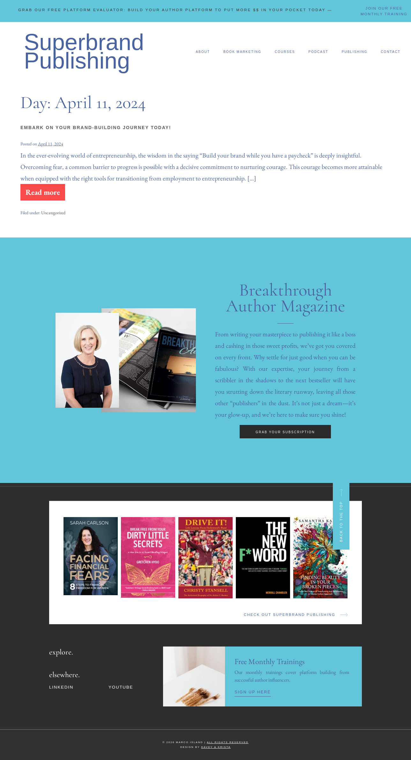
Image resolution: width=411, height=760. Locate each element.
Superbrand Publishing (84, 49)
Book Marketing (242, 49)
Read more (42, 188)
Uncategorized (53, 209)
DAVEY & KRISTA (216, 743)
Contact (390, 49)
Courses (285, 49)
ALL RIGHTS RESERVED (227, 738)
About (203, 49)
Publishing (355, 49)
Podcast (318, 49)
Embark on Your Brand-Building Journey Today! (95, 125)
